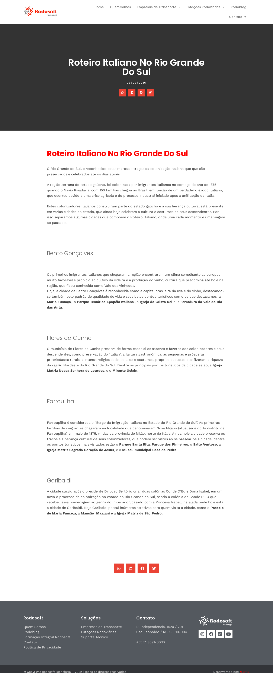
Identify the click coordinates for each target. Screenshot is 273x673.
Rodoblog (238, 7)
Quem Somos (120, 7)
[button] (122, 92)
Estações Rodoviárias (205, 7)
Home (99, 7)
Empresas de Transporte (158, 7)
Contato (237, 16)
